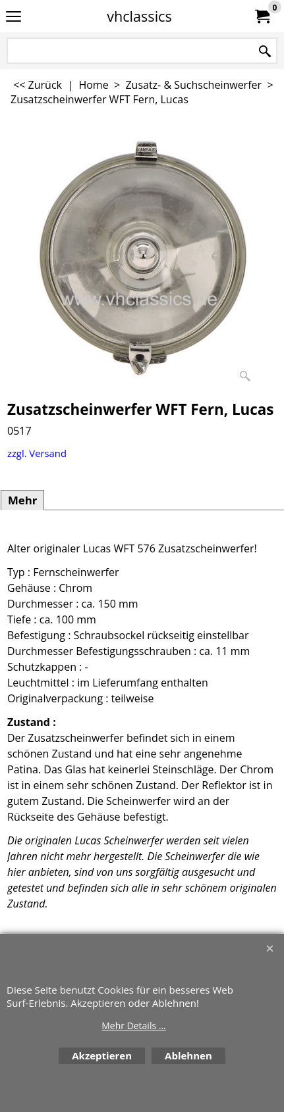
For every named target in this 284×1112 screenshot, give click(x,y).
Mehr (22, 500)
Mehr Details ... (133, 1025)
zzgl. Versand (37, 453)
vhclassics (139, 16)
